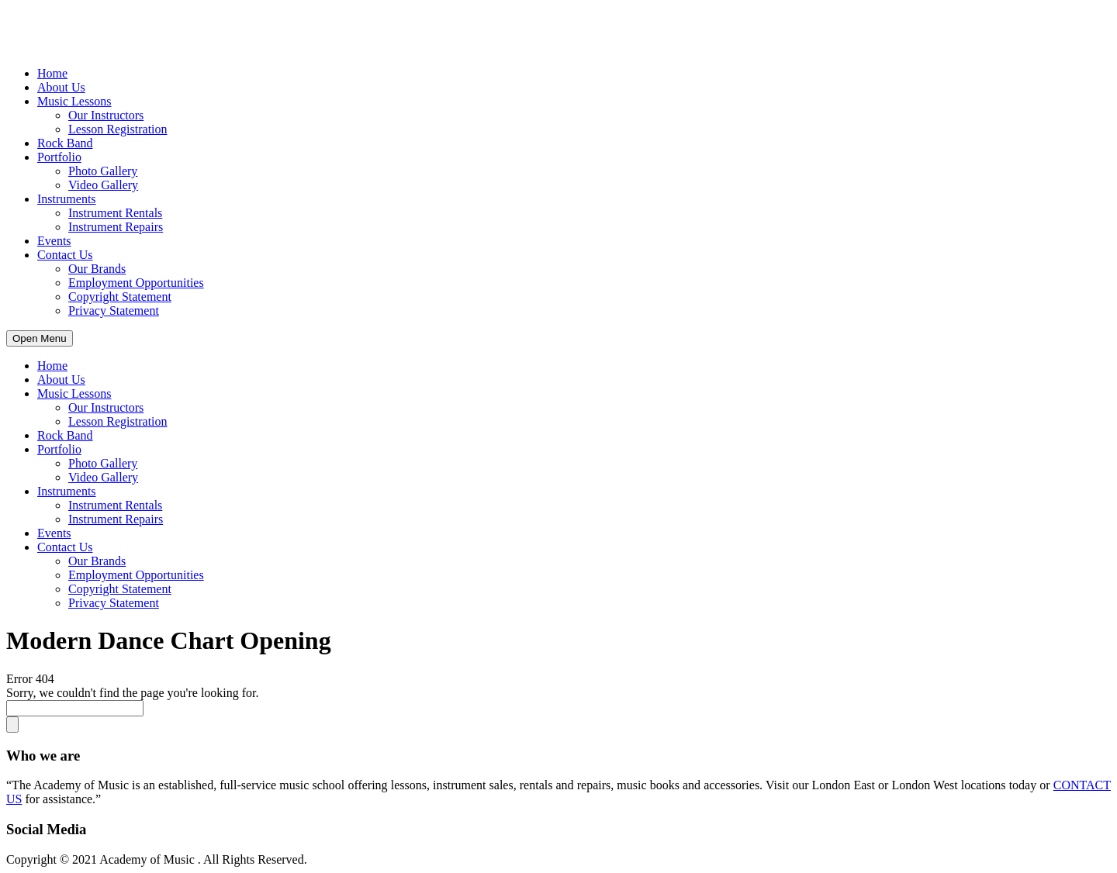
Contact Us (65, 254)
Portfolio (59, 157)
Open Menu (39, 338)
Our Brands (97, 268)
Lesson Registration (118, 129)
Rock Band (65, 143)
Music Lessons (74, 101)
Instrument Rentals (115, 212)
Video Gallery (103, 185)
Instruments (66, 198)
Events (54, 240)
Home (52, 73)
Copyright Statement (119, 296)
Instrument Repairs (115, 226)
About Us (61, 87)
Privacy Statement (113, 310)
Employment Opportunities (136, 282)
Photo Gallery (102, 171)
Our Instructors (106, 115)
